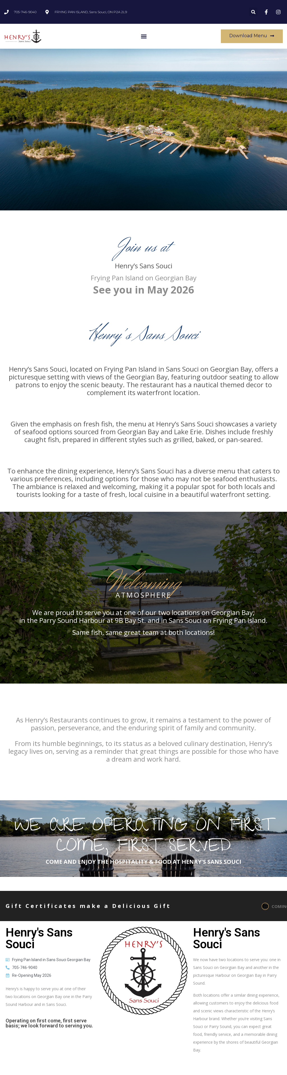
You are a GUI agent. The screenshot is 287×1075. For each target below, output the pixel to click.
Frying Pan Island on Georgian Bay (143, 277)
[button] (253, 12)
